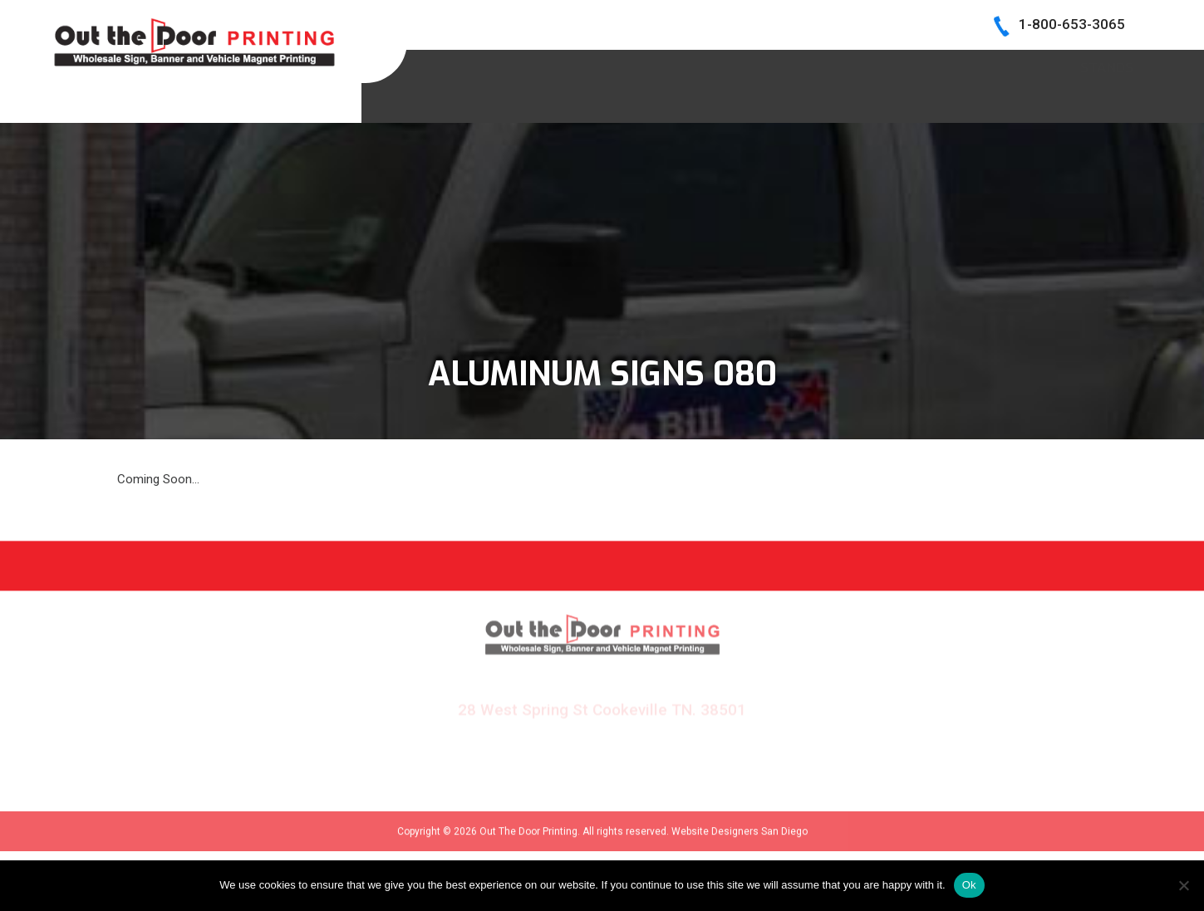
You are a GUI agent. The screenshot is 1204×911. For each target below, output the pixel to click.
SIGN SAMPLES (618, 65)
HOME (514, 65)
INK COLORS (903, 65)
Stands (1106, 101)
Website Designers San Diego (739, 840)
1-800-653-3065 (1072, 24)
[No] (1183, 885)
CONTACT (1016, 65)
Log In (1112, 65)
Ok (969, 885)
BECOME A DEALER (765, 65)
